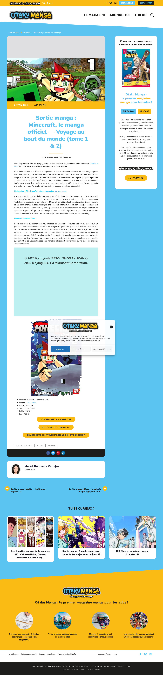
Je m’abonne (127, 3)
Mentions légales (104, 654)
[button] (111, 327)
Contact (41, 654)
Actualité (40, 105)
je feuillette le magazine (56, 427)
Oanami (90, 669)
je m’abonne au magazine (56, 419)
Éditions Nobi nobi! (24, 445)
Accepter (60, 349)
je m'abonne (136, 178)
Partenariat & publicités (67, 654)
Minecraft (51, 445)
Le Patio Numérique (79, 669)
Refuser (80, 349)
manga (40, 445)
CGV (115, 654)
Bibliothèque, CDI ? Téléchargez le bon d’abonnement (56, 435)
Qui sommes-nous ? (28, 654)
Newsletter (146, 3)
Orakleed (98, 669)
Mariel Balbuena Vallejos (58, 157)
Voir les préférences (102, 349)
